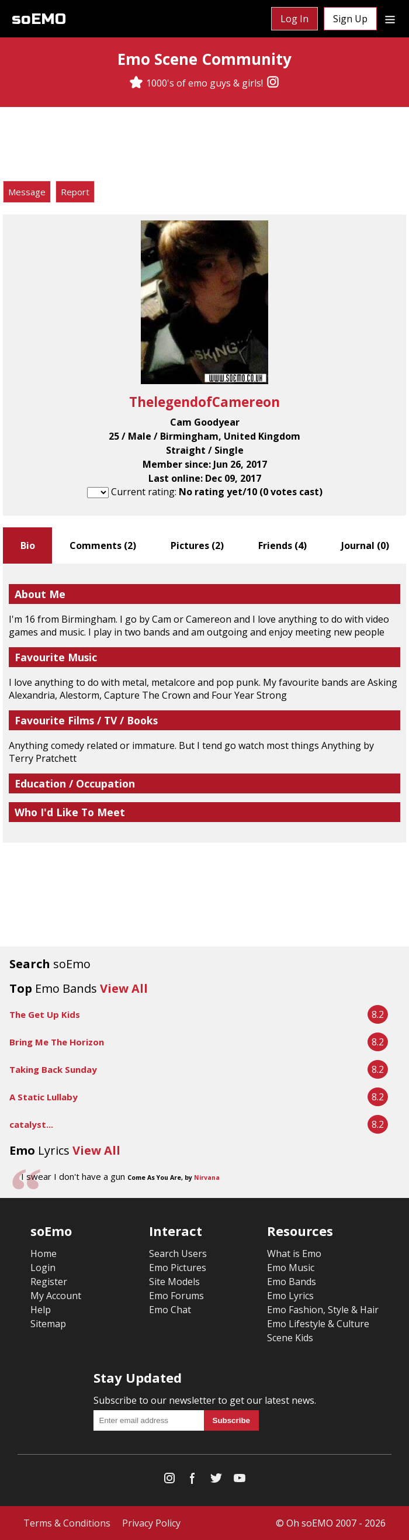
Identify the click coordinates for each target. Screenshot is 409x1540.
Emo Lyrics (290, 1295)
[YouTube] (240, 1481)
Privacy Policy (151, 1523)
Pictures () (197, 545)
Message (27, 192)
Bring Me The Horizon (56, 1042)
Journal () (365, 545)
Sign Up (350, 18)
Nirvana (207, 1177)
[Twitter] (216, 1481)
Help (40, 1309)
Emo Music (290, 1267)
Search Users (178, 1253)
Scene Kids (290, 1337)
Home (43, 1253)
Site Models (174, 1281)
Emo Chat (170, 1309)
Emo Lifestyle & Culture (318, 1323)
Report (75, 192)
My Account (55, 1295)
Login (43, 1267)
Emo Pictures (177, 1267)
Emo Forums (176, 1295)
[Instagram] (272, 83)
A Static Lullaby (43, 1097)
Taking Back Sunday (53, 1069)
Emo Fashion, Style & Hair (323, 1309)
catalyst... (31, 1124)
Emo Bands (291, 1281)
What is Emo (294, 1253)
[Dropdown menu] (390, 19)
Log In (294, 18)
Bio (27, 545)
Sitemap (48, 1323)
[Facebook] (193, 1481)
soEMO (39, 19)
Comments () (103, 545)
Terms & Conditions (66, 1523)
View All (124, 988)
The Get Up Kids (44, 1014)
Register (48, 1281)
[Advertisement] (204, 145)
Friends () (282, 545)
